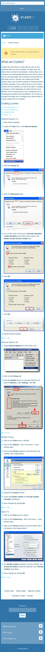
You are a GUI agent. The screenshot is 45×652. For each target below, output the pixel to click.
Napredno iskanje (34, 591)
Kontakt (30, 596)
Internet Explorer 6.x (11, 110)
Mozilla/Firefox (9, 112)
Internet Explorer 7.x (11, 107)
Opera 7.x (7, 115)
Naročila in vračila (18, 596)
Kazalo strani (9, 591)
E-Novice (22, 606)
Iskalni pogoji (21, 591)
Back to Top (5, 338)
